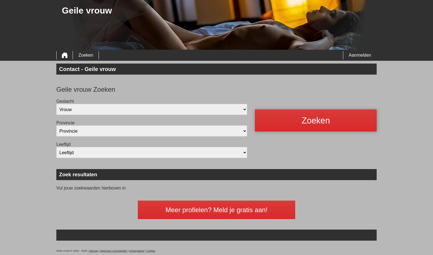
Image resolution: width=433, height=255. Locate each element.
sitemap (93, 250)
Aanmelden (360, 55)
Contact (150, 250)
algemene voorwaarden (113, 250)
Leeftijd (63, 144)
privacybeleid (136, 250)
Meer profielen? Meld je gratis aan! (216, 210)
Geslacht (65, 101)
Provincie (65, 122)
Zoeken (85, 55)
